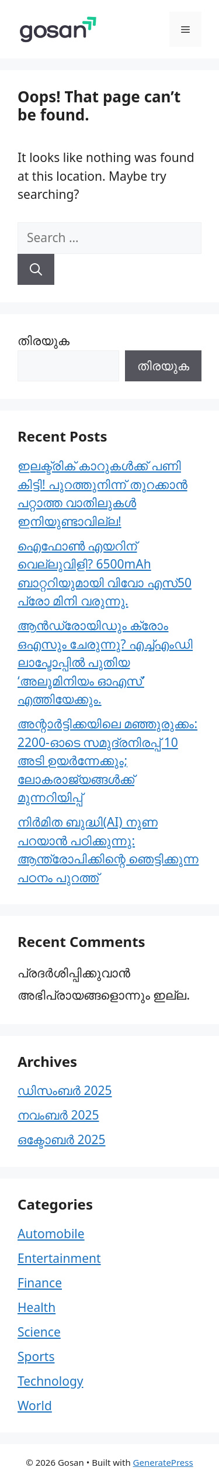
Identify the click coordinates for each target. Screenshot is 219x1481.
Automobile (51, 1233)
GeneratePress (163, 1462)
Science (39, 1332)
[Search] (36, 269)
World (35, 1405)
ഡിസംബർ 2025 (65, 1090)
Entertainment (59, 1258)
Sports (36, 1356)
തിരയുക (43, 340)
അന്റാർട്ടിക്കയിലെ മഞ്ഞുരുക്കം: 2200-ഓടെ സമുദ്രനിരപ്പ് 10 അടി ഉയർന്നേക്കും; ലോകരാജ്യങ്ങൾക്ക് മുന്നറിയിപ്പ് (107, 760)
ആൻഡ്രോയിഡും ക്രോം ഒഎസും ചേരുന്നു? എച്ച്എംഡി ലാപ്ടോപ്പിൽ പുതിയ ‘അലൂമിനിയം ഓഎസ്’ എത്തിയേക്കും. (105, 662)
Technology (51, 1381)
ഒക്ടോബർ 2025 (62, 1139)
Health (36, 1307)
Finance (40, 1283)
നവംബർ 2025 (58, 1115)
